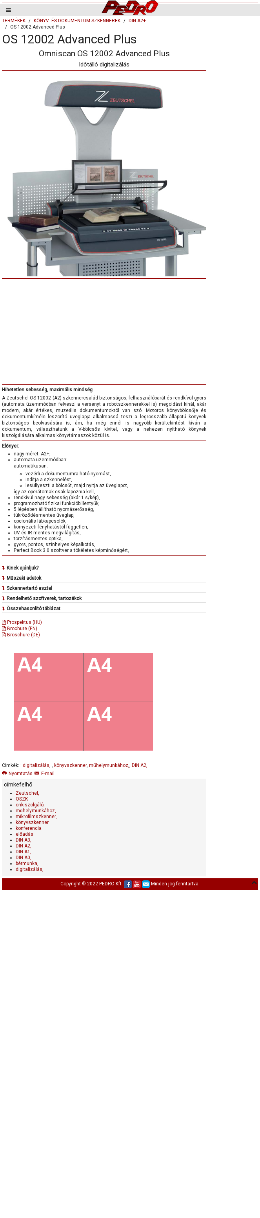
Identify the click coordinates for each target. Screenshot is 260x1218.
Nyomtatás (17, 773)
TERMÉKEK (13, 20)
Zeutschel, (27, 793)
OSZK (22, 799)
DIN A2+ (137, 20)
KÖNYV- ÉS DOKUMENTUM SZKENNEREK (77, 20)
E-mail (45, 773)
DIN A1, (23, 851)
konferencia (29, 828)
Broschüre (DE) (21, 635)
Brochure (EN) (19, 628)
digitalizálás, (37, 765)
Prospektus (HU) (22, 622)
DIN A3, (23, 840)
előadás (24, 834)
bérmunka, (27, 863)
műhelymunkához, (109, 765)
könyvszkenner (70, 765)
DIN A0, (23, 857)
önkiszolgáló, (30, 805)
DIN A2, (139, 765)
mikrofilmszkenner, (36, 816)
